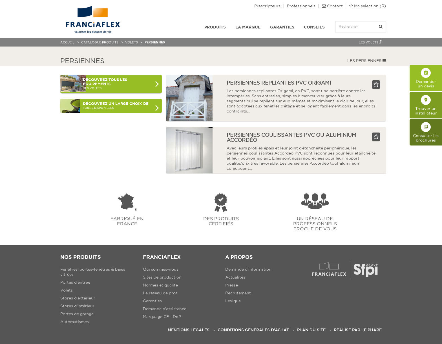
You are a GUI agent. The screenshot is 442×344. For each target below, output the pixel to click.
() (367, 6)
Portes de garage (77, 313)
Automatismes (74, 321)
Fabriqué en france (127, 221)
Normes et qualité (160, 285)
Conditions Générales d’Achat (253, 329)
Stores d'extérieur (77, 298)
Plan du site (311, 329)
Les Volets (370, 42)
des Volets (121, 83)
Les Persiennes (366, 60)
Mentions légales (188, 329)
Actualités (235, 277)
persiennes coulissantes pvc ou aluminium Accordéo (291, 137)
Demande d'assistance (164, 308)
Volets (131, 42)
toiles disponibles (121, 107)
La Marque (247, 27)
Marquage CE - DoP (162, 316)
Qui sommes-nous (160, 269)
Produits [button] (215, 27)
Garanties (282, 27)
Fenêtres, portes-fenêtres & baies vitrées (92, 272)
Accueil (67, 42)
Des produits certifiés (221, 221)
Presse (231, 285)
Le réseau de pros (160, 293)
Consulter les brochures (426, 132)
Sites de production (162, 277)
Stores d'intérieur (77, 305)
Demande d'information (248, 269)
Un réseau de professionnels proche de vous (315, 223)
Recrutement (238, 293)
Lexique (233, 300)
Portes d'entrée (75, 282)
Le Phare (371, 329)
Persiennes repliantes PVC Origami (279, 83)
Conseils (314, 27)
